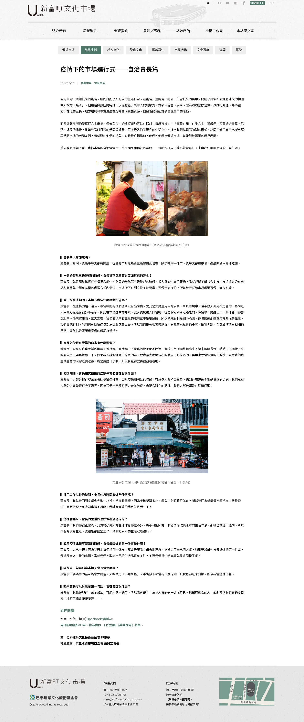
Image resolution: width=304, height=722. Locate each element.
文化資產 (203, 50)
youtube (220, 3)
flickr (212, 3)
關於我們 (59, 31)
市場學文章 (245, 31)
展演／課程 (152, 31)
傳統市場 (68, 50)
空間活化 (181, 50)
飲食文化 (136, 50)
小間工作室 (214, 31)
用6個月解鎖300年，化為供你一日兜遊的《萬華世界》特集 (101, 625)
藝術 (239, 50)
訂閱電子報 (250, 3)
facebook (236, 3)
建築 (222, 50)
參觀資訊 (121, 31)
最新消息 (90, 31)
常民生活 (91, 50)
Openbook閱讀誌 (99, 619)
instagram (228, 3)
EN (264, 3)
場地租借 (183, 31)
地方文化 (113, 50)
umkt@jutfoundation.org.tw (122, 699)
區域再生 (158, 50)
